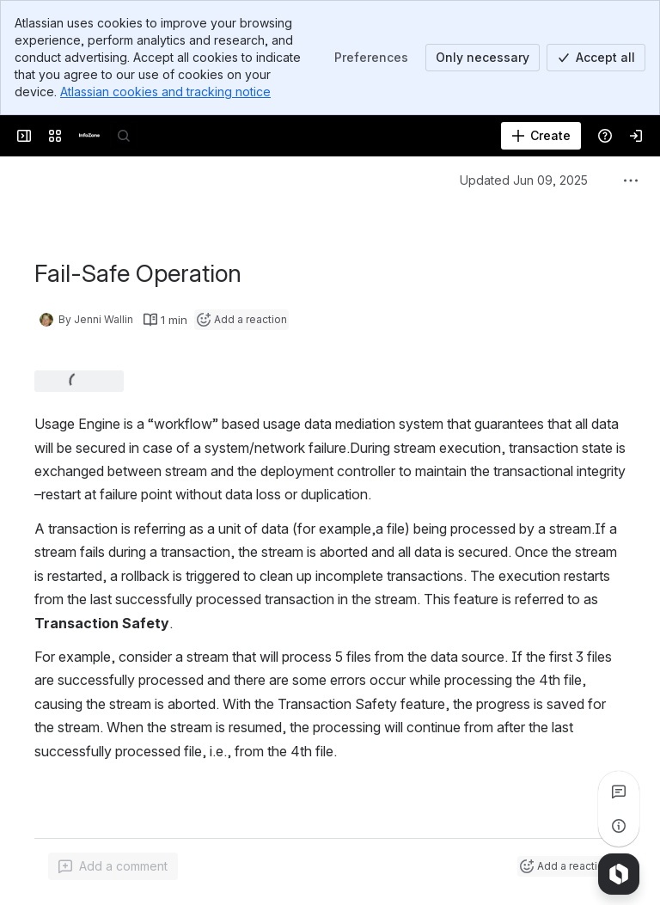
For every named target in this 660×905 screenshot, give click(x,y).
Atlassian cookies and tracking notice (165, 91)
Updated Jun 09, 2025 (524, 180)
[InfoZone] (89, 136)
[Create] (541, 136)
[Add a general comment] (113, 866)
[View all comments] (618, 791)
